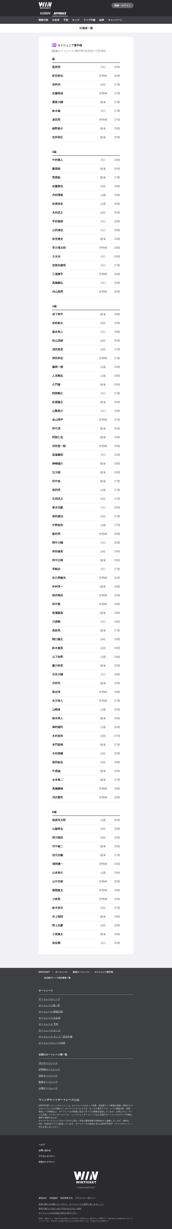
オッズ (75, 20)
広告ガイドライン (47, 1162)
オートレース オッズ (50, 1030)
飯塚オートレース (48, 1082)
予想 (65, 20)
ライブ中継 (89, 20)
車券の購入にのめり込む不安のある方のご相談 (60, 1208)
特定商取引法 (66, 1198)
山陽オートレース (48, 1088)
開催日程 (43, 20)
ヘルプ (42, 1145)
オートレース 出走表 (50, 1018)
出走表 (55, 20)
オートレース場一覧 (49, 1005)
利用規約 (53, 1198)
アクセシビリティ (47, 1156)
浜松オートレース (48, 1075)
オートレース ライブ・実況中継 (56, 1036)
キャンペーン (115, 20)
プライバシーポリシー (85, 1198)
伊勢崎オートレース (49, 1069)
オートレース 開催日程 (51, 1011)
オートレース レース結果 (52, 1043)
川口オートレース (48, 1063)
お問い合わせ (45, 1150)
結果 (101, 20)
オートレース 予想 (48, 1024)
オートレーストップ (49, 999)
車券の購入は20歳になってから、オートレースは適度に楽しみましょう (71, 1204)
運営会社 (43, 1198)
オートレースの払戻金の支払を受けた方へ (58, 1213)
